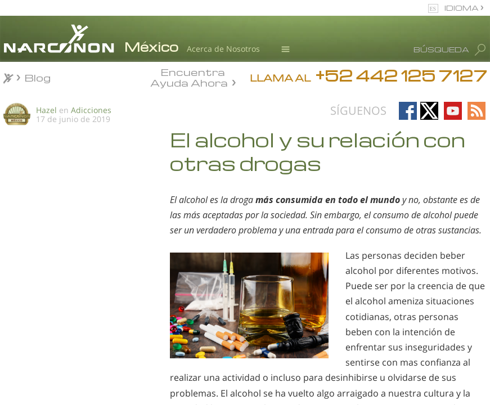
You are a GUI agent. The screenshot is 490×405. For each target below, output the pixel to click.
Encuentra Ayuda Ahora (189, 76)
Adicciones (91, 110)
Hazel (46, 110)
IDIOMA (462, 7)
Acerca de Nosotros (223, 48)
